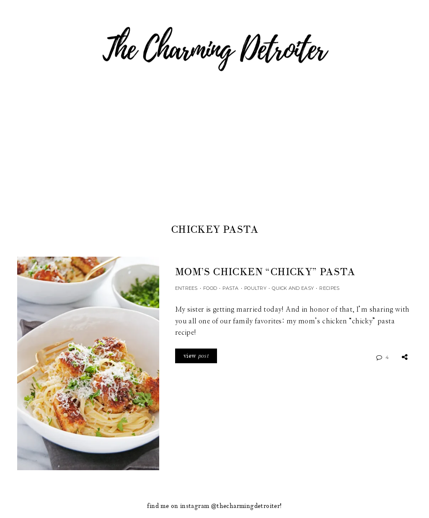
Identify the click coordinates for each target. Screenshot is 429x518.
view (196, 356)
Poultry (255, 288)
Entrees (186, 288)
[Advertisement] (214, 159)
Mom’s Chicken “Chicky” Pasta (265, 272)
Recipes (329, 288)
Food (210, 288)
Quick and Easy (293, 288)
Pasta (230, 288)
